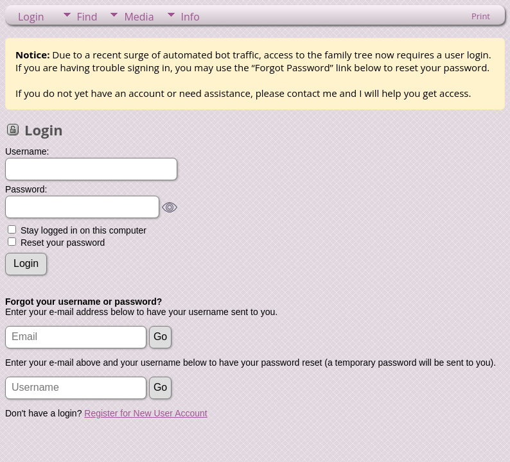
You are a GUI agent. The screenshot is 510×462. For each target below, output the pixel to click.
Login (31, 17)
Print (480, 16)
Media (139, 17)
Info (190, 17)
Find (87, 17)
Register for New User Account (145, 413)
